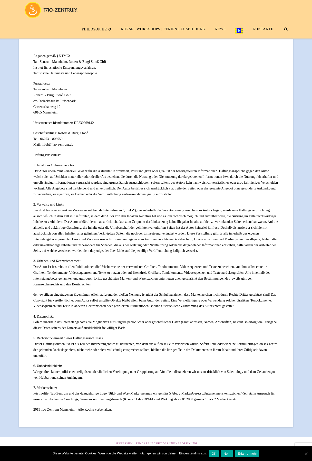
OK (214, 453)
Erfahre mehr (247, 453)
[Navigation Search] (285, 28)
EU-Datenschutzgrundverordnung (166, 443)
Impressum (124, 443)
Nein (227, 453)
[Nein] (305, 453)
